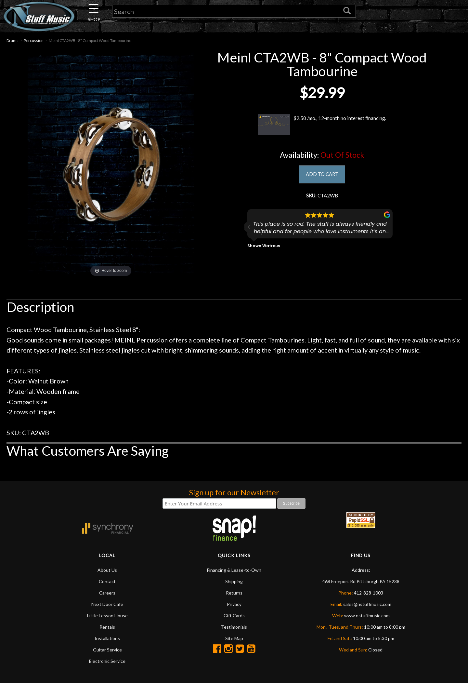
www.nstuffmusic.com (367, 616)
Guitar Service (107, 650)
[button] (249, 231)
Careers (107, 593)
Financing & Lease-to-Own (234, 571)
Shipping (234, 582)
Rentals (107, 628)
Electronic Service (107, 662)
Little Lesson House (107, 616)
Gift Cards (234, 616)
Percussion (34, 41)
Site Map (234, 639)
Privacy (234, 605)
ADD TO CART (322, 176)
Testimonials (234, 628)
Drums (12, 41)
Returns (234, 593)
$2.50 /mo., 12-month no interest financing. (322, 125)
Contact (107, 582)
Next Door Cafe (107, 605)
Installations (107, 639)
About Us (107, 571)
